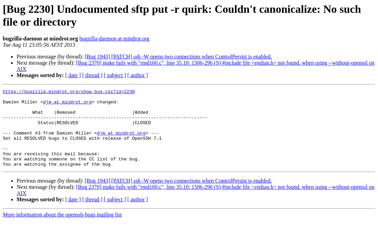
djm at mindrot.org (67, 105)
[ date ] (73, 75)
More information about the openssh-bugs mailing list (62, 230)
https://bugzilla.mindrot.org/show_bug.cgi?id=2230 (69, 92)
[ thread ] (92, 75)
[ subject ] (115, 75)
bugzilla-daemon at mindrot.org (114, 39)
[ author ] (137, 75)
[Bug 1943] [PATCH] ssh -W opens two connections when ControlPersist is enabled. (178, 56)
